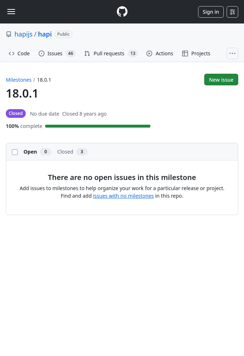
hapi (45, 34)
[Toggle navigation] (11, 11)
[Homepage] (122, 12)
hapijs (23, 34)
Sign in (211, 11)
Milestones (18, 79)
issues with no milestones (123, 195)
